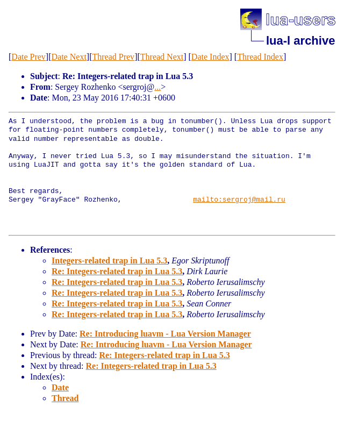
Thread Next (161, 56)
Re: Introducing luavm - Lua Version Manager (165, 333)
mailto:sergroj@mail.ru (239, 200)
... (157, 86)
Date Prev (28, 56)
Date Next (69, 56)
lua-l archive (300, 40)
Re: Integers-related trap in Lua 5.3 (117, 271)
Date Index (210, 56)
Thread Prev (113, 56)
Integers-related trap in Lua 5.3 (109, 260)
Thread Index (260, 56)
